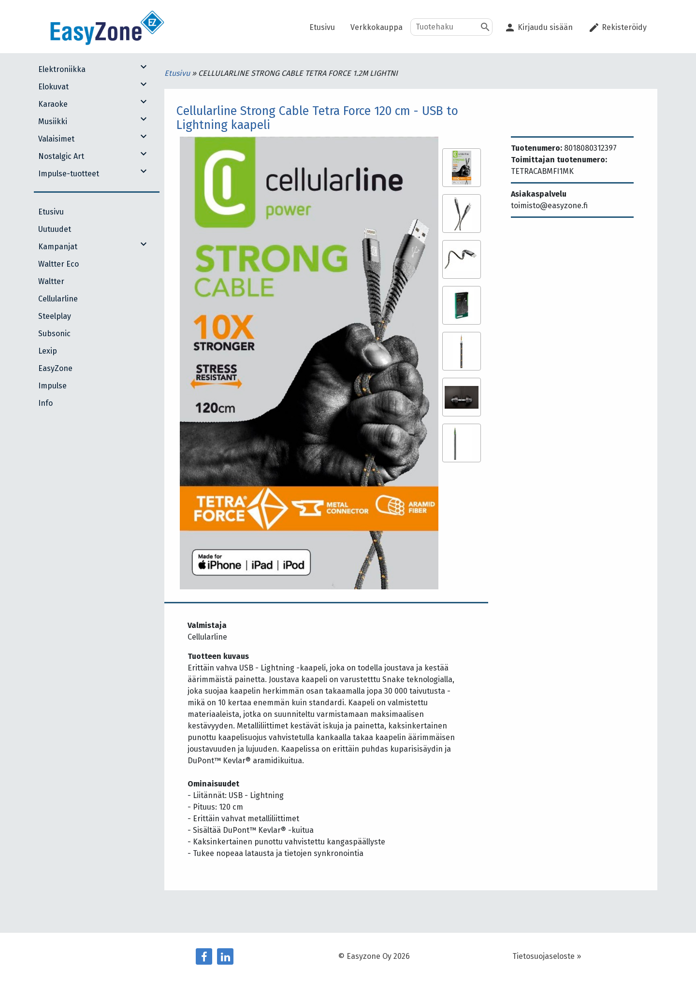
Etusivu (178, 73)
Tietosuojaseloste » (546, 956)
